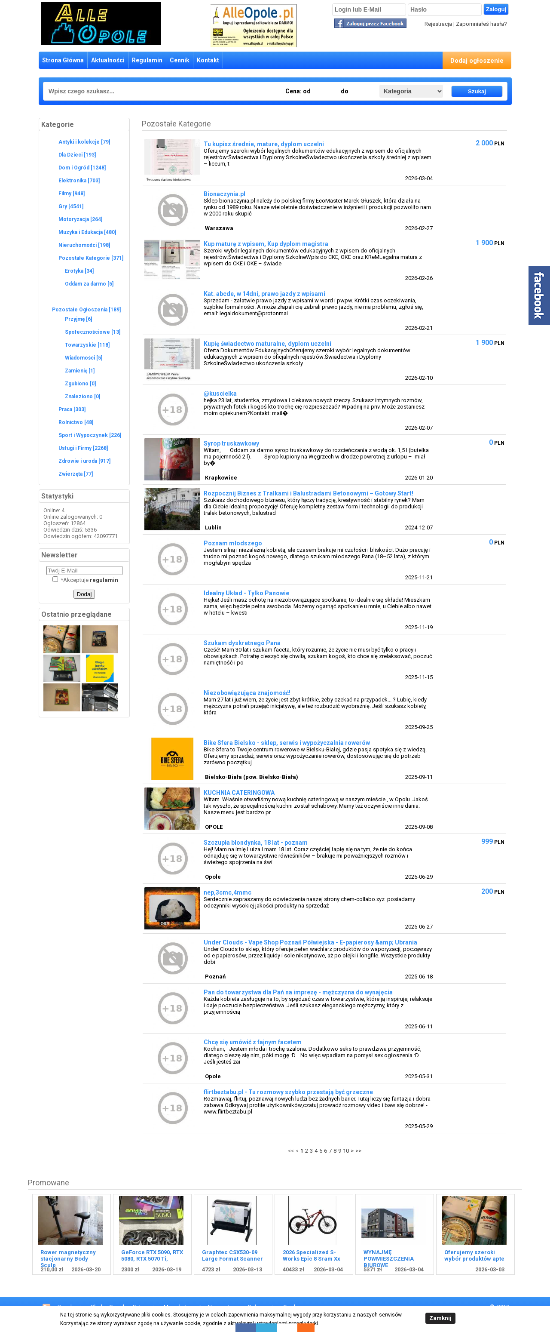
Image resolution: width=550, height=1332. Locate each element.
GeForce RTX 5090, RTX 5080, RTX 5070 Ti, (152, 1255)
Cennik (179, 60)
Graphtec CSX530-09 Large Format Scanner (232, 1255)
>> (358, 1150)
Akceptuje (85, 580)
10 (346, 1150)
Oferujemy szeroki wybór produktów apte (474, 1255)
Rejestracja (438, 24)
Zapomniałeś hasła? (481, 24)
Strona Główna (63, 60)
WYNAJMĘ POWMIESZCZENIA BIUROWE (389, 1258)
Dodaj (84, 594)
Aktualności (108, 60)
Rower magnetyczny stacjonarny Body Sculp (68, 1258)
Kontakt (208, 60)
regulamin (104, 580)
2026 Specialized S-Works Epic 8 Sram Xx (311, 1255)
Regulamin (147, 60)
